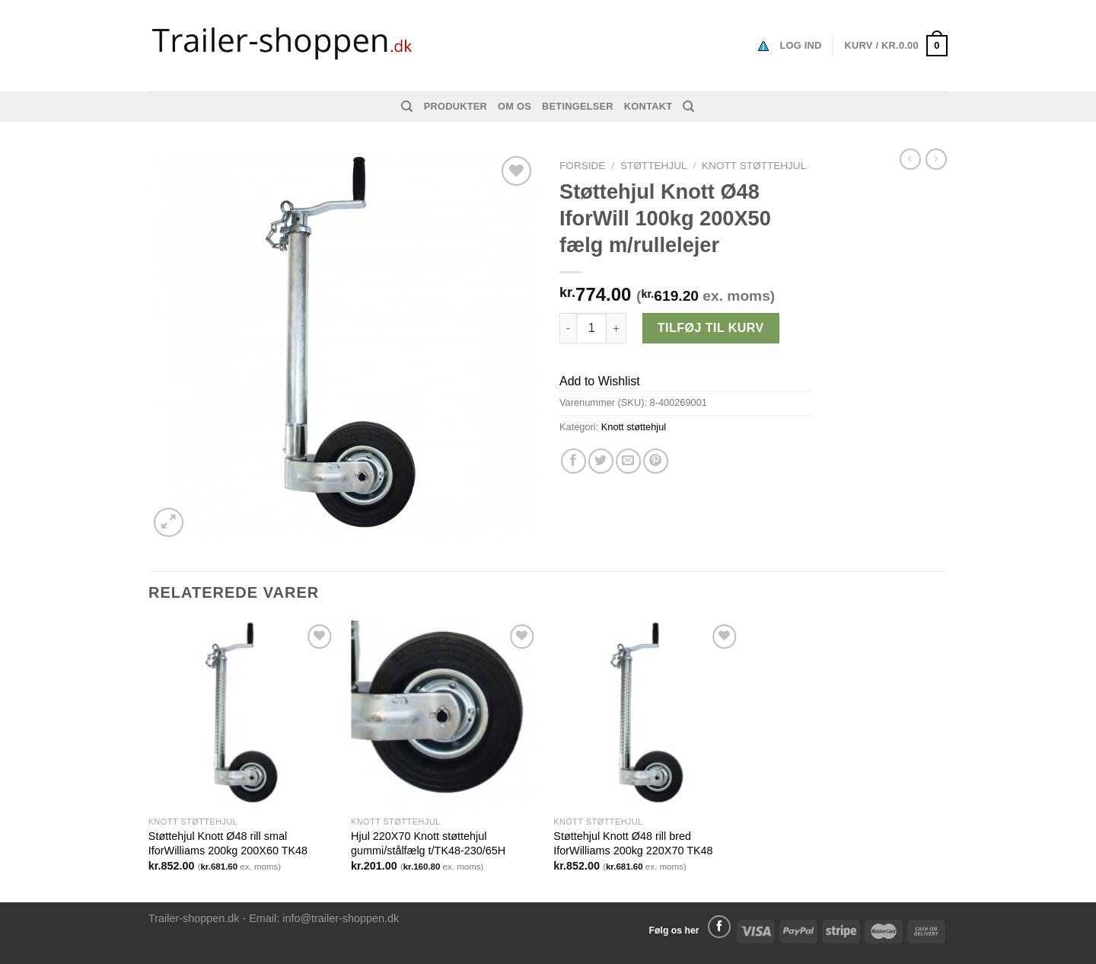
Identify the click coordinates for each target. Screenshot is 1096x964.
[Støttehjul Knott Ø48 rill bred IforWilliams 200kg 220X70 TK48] (647, 715)
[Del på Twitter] (600, 461)
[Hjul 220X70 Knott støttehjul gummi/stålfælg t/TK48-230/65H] (445, 715)
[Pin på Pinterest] (655, 461)
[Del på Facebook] (573, 461)
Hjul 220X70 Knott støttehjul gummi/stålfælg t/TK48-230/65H (428, 843)
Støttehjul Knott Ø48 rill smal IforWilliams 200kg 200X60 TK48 (227, 843)
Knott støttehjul (754, 165)
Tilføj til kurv (711, 327)
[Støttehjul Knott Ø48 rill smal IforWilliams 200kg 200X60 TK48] (242, 715)
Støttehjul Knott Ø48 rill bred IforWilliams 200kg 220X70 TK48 (632, 843)
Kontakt (648, 106)
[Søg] (407, 106)
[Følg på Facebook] (719, 926)
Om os (514, 106)
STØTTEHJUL (653, 165)
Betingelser (577, 106)
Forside (582, 165)
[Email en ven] (628, 461)
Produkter (455, 106)
